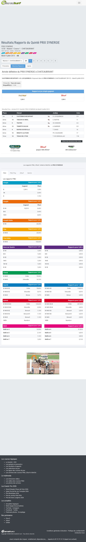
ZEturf (22, 173)
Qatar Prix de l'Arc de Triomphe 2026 (17, 491)
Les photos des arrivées (13, 483)
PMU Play (13, 173)
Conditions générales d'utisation (57, 531)
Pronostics (5, 66)
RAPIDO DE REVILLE (23, 129)
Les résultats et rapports (13, 466)
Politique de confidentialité (76, 531)
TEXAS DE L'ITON (22, 136)
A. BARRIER (56, 126)
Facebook (9, 510)
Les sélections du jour (13, 468)
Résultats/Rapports (18, 66)
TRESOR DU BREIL (22, 120)
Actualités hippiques (12, 504)
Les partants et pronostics (14, 464)
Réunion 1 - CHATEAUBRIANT (12, 61)
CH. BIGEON (56, 123)
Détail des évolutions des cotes (71, 141)
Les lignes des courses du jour (15, 470)
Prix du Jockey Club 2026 (14, 495)
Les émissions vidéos (13, 479)
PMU (4, 173)
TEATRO (19, 123)
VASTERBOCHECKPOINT (25, 116)
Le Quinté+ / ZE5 (11, 462)
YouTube (8, 508)
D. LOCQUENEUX (58, 116)
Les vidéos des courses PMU (15, 481)
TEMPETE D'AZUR (22, 126)
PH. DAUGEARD (58, 133)
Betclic (30, 173)
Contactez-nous (80, 533)
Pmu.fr (8, 518)
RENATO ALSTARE (23, 133)
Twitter (15, 510)
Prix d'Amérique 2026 (12, 493)
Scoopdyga (21, 512)
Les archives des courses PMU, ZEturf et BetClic (21, 472)
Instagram (16, 508)
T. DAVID (55, 129)
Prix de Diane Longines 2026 (15, 497)
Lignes (29, 66)
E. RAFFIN (56, 120)
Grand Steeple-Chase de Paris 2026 (17, 489)
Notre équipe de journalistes (15, 506)
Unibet (8, 522)
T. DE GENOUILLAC (59, 136)
